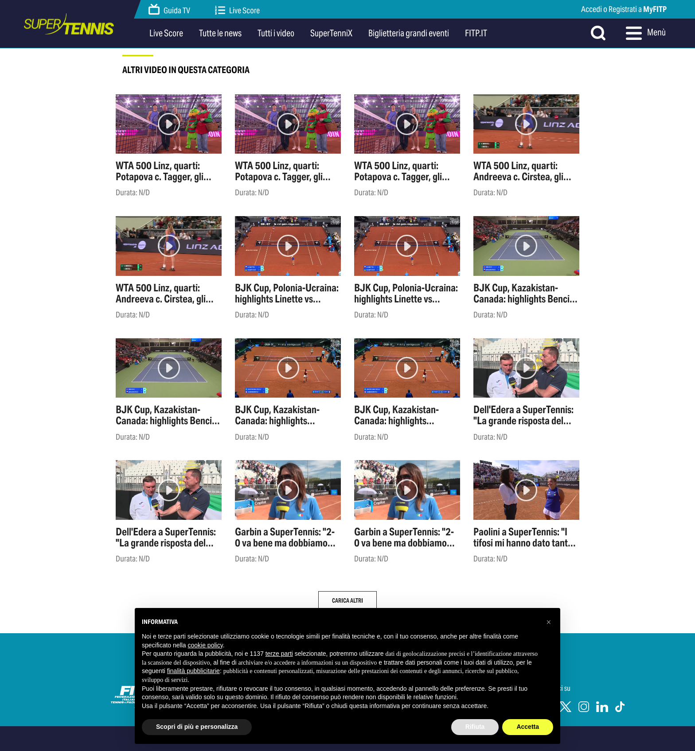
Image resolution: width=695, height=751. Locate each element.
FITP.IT (476, 33)
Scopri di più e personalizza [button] (197, 726)
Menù (646, 33)
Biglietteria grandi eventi (408, 33)
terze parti (279, 653)
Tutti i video (276, 33)
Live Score (237, 10)
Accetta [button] (527, 726)
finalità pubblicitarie (193, 670)
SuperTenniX (331, 33)
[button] (549, 622)
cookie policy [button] (205, 645)
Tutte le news (220, 33)
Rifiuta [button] (475, 726)
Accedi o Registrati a (624, 9)
